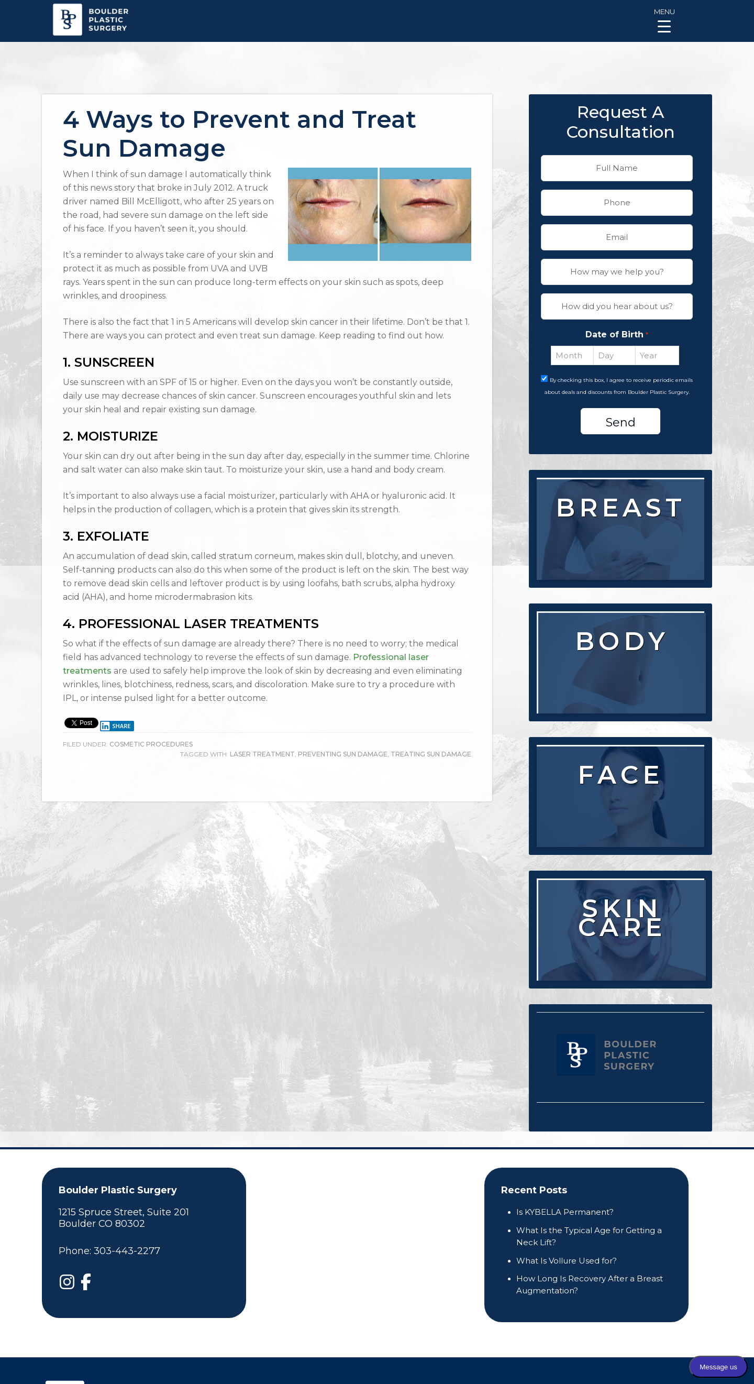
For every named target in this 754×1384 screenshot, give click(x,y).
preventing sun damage (342, 754)
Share (115, 726)
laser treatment (262, 754)
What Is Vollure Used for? (566, 1261)
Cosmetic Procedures (151, 744)
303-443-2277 (127, 1251)
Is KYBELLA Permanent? (565, 1212)
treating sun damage (431, 754)
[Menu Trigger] (664, 19)
